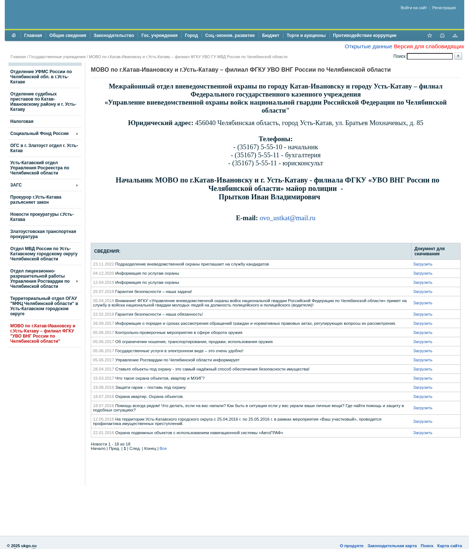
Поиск (427, 546)
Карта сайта (449, 546)
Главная (33, 35)
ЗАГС (16, 185)
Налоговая (21, 121)
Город (191, 35)
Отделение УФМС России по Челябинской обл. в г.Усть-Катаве (41, 76)
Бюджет (270, 35)
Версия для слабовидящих (429, 46)
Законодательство (114, 35)
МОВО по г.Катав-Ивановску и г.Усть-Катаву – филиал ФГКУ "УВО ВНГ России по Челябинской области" (42, 333)
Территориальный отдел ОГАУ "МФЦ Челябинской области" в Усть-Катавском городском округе (44, 306)
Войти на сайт (414, 7)
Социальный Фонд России (39, 133)
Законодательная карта (392, 546)
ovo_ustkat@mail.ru (287, 218)
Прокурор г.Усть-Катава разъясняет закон (35, 200)
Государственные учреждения (57, 56)
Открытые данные (368, 46)
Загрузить (422, 264)
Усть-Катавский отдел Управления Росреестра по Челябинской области (39, 168)
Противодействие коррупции (365, 35)
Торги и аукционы (306, 35)
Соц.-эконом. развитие (230, 35)
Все (163, 448)
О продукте (352, 546)
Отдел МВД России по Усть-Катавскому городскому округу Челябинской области (44, 254)
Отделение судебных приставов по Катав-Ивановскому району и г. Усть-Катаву (43, 101)
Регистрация (444, 7)
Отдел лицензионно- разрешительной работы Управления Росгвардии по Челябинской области (40, 278)
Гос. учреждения (159, 35)
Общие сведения (67, 35)
